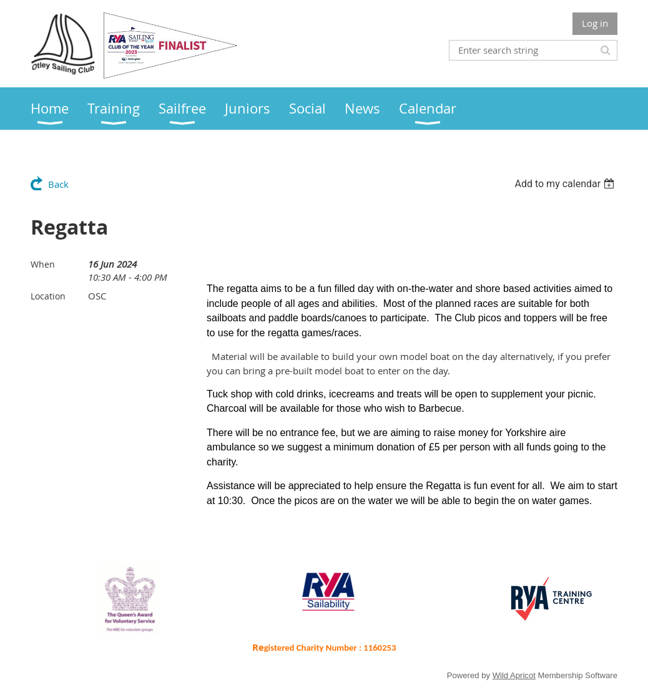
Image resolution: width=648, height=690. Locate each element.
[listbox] (565, 184)
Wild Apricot (514, 675)
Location (48, 296)
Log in (595, 23)
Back (58, 184)
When (43, 264)
